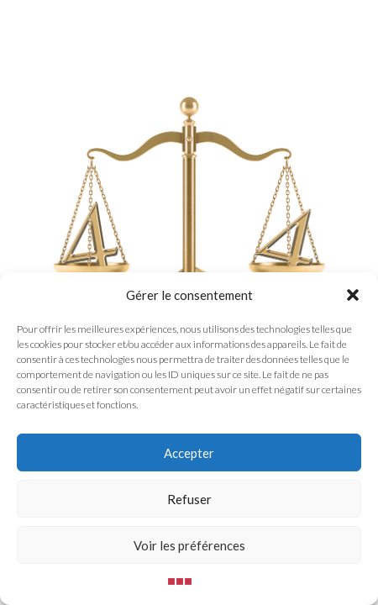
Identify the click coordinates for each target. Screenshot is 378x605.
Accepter (189, 452)
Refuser (189, 499)
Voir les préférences (189, 545)
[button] (352, 295)
